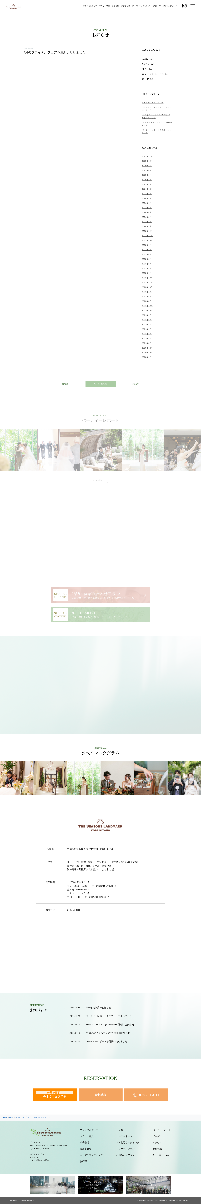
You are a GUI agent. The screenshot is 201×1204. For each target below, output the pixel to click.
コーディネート (124, 1136)
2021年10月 (147, 311)
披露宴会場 (125, 6)
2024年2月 (147, 222)
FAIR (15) (147, 58)
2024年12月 (147, 189)
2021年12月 (147, 306)
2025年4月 (147, 180)
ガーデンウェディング (141, 6)
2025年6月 (147, 170)
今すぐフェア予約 (54, 1094)
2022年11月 (147, 282)
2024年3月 (147, 217)
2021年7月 (147, 324)
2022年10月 (147, 287)
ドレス (119, 1130)
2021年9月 (147, 315)
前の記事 (65, 384)
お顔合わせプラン (125, 1155)
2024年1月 (147, 226)
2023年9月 (147, 245)
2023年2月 (147, 268)
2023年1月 (147, 273)
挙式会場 (115, 6)
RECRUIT (13, 1200)
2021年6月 (147, 329)
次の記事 (136, 384)
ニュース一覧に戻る (100, 384)
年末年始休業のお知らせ (152, 103)
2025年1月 (147, 184)
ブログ (156, 1136)
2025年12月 (147, 156)
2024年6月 (147, 203)
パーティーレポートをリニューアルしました (109, 1016)
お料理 (154, 6)
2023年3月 (147, 264)
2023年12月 (147, 231)
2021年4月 (147, 338)
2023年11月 (147, 236)
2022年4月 (147, 296)
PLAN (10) (147, 69)
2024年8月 (147, 194)
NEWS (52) (148, 63)
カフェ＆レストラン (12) (155, 74)
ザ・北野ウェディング (168, 6)
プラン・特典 (104, 6)
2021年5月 (147, 334)
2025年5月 (147, 175)
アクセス (157, 1142)
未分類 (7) (147, 79)
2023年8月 (147, 250)
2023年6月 (147, 254)
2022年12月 (147, 278)
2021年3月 (147, 343)
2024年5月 (147, 208)
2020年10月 (147, 352)
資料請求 (100, 1095)
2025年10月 (147, 161)
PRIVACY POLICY (27, 1200)
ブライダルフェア (90, 6)
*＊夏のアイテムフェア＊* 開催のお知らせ (108, 1033)
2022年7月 (147, 292)
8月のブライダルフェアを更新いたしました (55, 52)
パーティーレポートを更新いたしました (106, 1041)
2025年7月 (147, 166)
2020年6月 (147, 357)
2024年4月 (147, 212)
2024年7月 (147, 198)
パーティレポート (162, 1130)
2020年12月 (147, 348)
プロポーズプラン (125, 1149)
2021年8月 (147, 320)
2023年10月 (147, 240)
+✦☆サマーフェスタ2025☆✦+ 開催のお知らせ (110, 1024)
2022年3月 (147, 301)
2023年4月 (147, 259)
